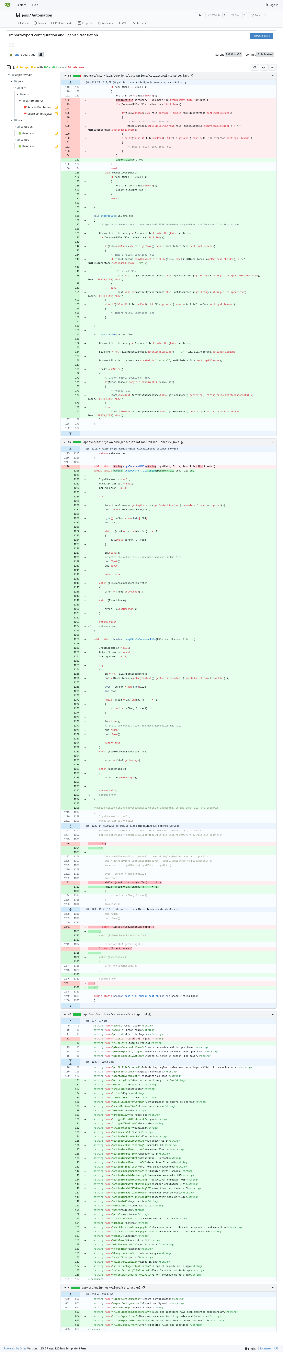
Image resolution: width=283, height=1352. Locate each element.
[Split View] (264, 67)
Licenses (265, 1348)
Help (35, 5)
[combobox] (255, 67)
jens (25, 15)
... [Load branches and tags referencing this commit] (11, 44)
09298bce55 (233, 54)
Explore (21, 5)
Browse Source (262, 36)
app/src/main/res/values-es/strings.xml (115, 1014)
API (276, 1348)
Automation (42, 15)
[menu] (272, 67)
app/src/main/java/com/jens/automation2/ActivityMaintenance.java (136, 75)
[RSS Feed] (199, 15)
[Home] (7, 4)
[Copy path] (192, 76)
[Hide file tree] (9, 67)
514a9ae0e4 (265, 54)
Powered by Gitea (15, 1348)
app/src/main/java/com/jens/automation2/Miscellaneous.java (131, 442)
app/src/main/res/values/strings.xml (111, 1287)
